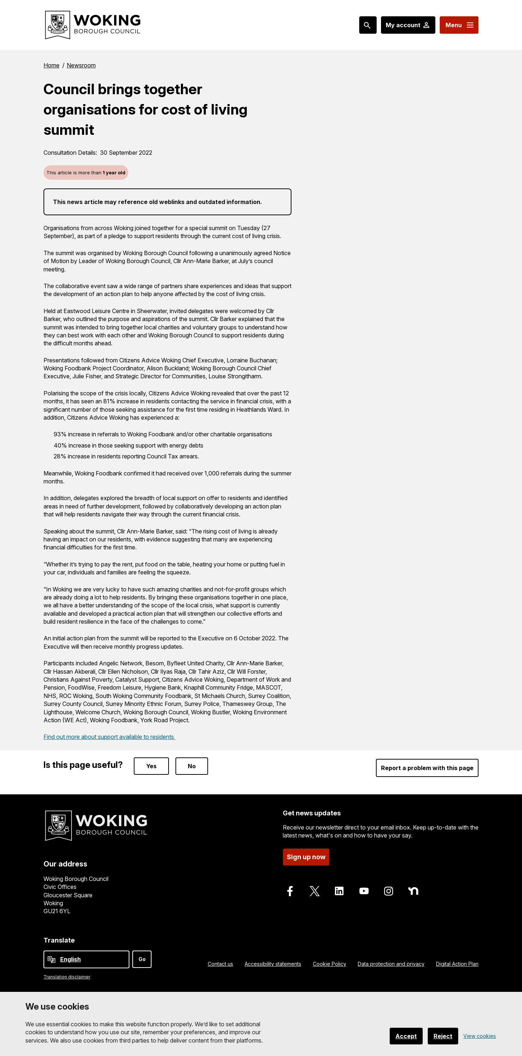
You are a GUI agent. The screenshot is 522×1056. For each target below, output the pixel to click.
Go (142, 959)
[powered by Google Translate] (51, 959)
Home (51, 65)
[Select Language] (86, 959)
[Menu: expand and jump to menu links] (459, 25)
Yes (151, 766)
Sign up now (306, 857)
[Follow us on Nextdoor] (413, 891)
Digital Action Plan (457, 964)
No (192, 766)
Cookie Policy (329, 964)
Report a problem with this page (427, 768)
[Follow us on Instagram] (388, 891)
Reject (443, 1036)
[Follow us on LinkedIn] (339, 891)
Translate (59, 940)
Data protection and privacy (391, 964)
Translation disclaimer (67, 977)
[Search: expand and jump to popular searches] (368, 25)
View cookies (479, 1036)
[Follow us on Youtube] (364, 891)
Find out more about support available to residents (109, 736)
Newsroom (81, 65)
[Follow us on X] (314, 891)
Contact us (220, 964)
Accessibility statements (273, 964)
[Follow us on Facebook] (290, 891)
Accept (406, 1036)
